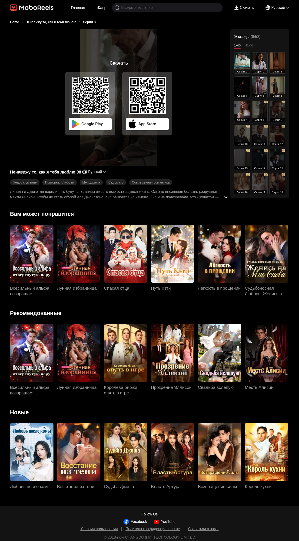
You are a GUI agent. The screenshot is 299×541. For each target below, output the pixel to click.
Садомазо (115, 182)
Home (14, 22)
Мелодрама (91, 182)
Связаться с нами (203, 529)
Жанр (101, 8)
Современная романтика (150, 182)
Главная (78, 8)
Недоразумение (25, 182)
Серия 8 (89, 22)
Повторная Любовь (59, 182)
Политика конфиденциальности (153, 529)
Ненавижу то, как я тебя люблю (51, 22)
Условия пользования (99, 529)
